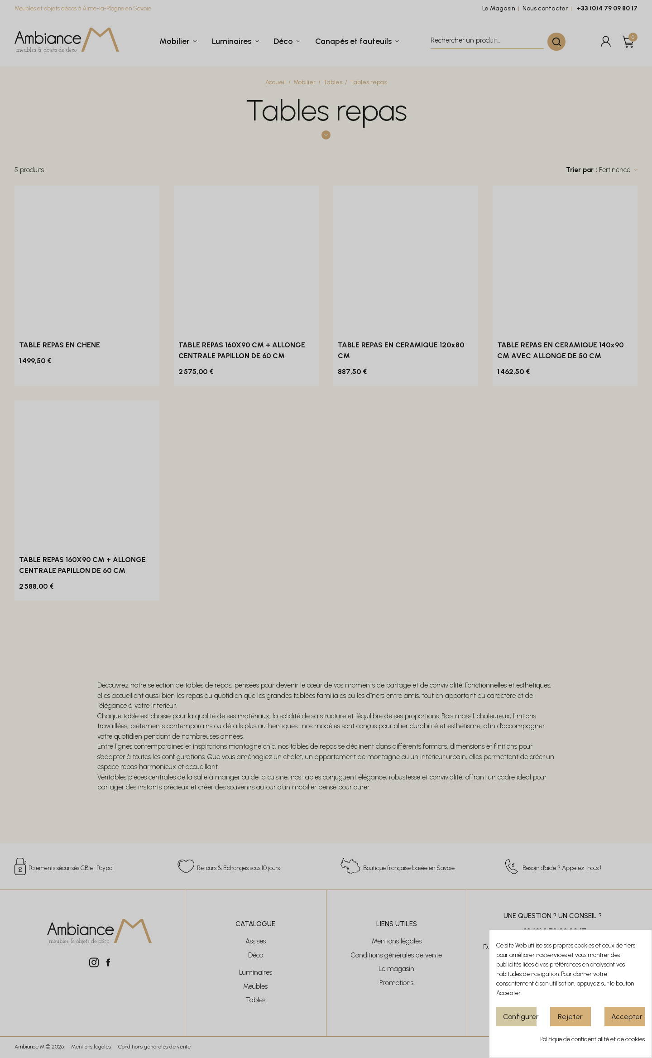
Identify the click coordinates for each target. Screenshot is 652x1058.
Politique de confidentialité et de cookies (592, 1039)
